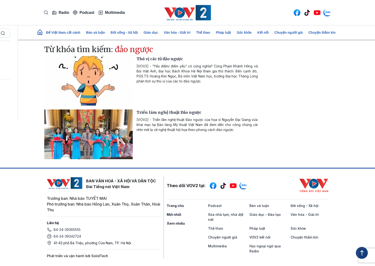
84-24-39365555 (67, 230)
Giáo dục (150, 32)
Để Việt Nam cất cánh (63, 32)
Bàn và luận (95, 32)
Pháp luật (223, 32)
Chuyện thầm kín (322, 32)
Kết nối (263, 32)
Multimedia (111, 12)
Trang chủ (175, 206)
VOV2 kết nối (259, 237)
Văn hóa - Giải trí (177, 32)
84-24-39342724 (67, 236)
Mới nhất (174, 214)
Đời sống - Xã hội (124, 32)
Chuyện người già (288, 32)
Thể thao (203, 32)
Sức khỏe (244, 32)
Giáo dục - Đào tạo (265, 214)
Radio (60, 12)
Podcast (83, 12)
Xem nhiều (176, 223)
